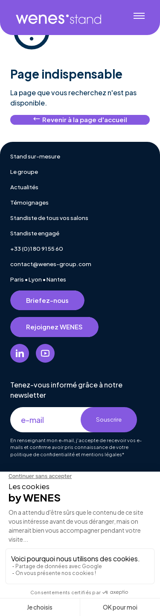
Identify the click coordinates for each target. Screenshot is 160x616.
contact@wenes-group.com (50, 263)
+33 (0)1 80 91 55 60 (36, 248)
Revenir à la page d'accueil (80, 119)
